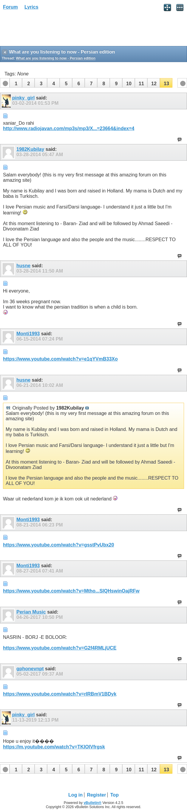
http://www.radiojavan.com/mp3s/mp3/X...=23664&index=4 (68, 128)
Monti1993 (28, 333)
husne (23, 265)
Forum (10, 7)
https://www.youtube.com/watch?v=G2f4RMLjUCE (59, 647)
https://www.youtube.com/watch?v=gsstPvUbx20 (58, 544)
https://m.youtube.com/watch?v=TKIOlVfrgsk (54, 746)
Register (96, 794)
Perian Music (31, 611)
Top (114, 794)
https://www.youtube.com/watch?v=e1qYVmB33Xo (60, 358)
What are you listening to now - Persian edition (55, 58)
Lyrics (31, 7)
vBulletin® (92, 803)
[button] (16, 83)
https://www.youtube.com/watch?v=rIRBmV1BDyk (59, 693)
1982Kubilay (30, 149)
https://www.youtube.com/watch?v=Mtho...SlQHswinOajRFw (71, 590)
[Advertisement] (47, 30)
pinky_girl (23, 97)
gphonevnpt (30, 668)
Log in (75, 794)
